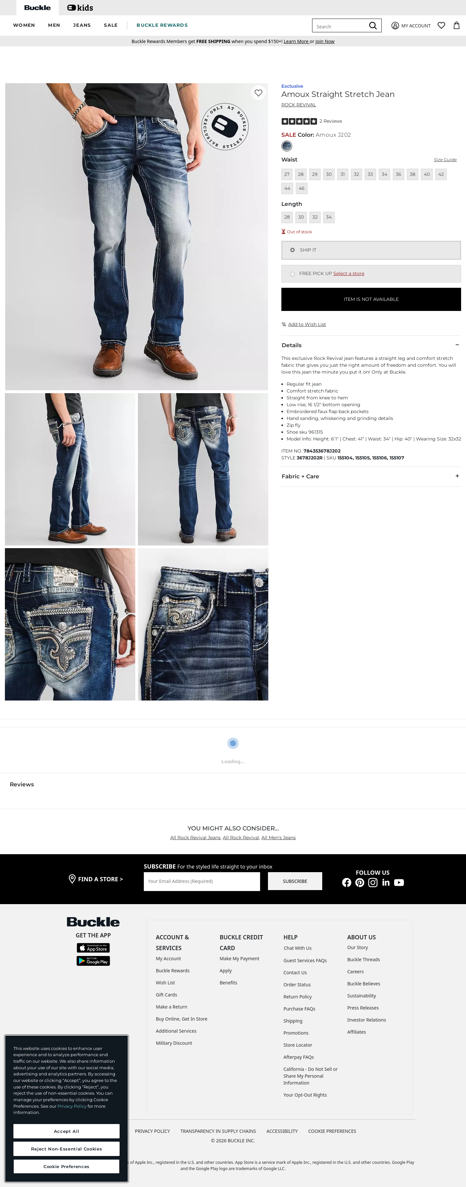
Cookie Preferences (332, 1131)
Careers (355, 971)
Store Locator (298, 1045)
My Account (168, 958)
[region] (66, 1109)
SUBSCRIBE (295, 881)
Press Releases (363, 1008)
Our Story (357, 947)
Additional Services (176, 1031)
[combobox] (339, 25)
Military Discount (174, 1043)
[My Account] (411, 26)
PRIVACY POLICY (152, 1131)
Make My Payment (239, 958)
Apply (226, 970)
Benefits (228, 982)
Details (371, 344)
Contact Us (295, 972)
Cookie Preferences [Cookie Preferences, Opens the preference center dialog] (66, 1166)
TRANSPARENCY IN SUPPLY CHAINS (218, 1131)
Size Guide (445, 159)
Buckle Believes (363, 983)
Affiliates (356, 1032)
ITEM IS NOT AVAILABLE (371, 299)
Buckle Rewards (173, 970)
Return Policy (298, 997)
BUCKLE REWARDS (162, 25)
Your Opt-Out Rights (305, 1095)
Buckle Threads (363, 959)
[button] (24, 26)
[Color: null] (287, 146)
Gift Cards (166, 995)
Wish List (165, 982)
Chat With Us (298, 948)
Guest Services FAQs (305, 960)
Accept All (66, 1131)
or (299, 41)
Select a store (348, 273)
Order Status (297, 984)
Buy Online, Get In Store (182, 1019)
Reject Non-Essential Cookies (66, 1148)
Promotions (296, 1033)
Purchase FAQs (299, 1009)
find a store (100, 879)
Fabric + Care (371, 476)
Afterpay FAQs (299, 1057)
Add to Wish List (304, 324)
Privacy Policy (72, 1106)
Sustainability (361, 996)
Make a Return (171, 1007)
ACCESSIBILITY (282, 1131)
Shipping (293, 1021)
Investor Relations (366, 1020)
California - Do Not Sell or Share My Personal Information (311, 1076)
